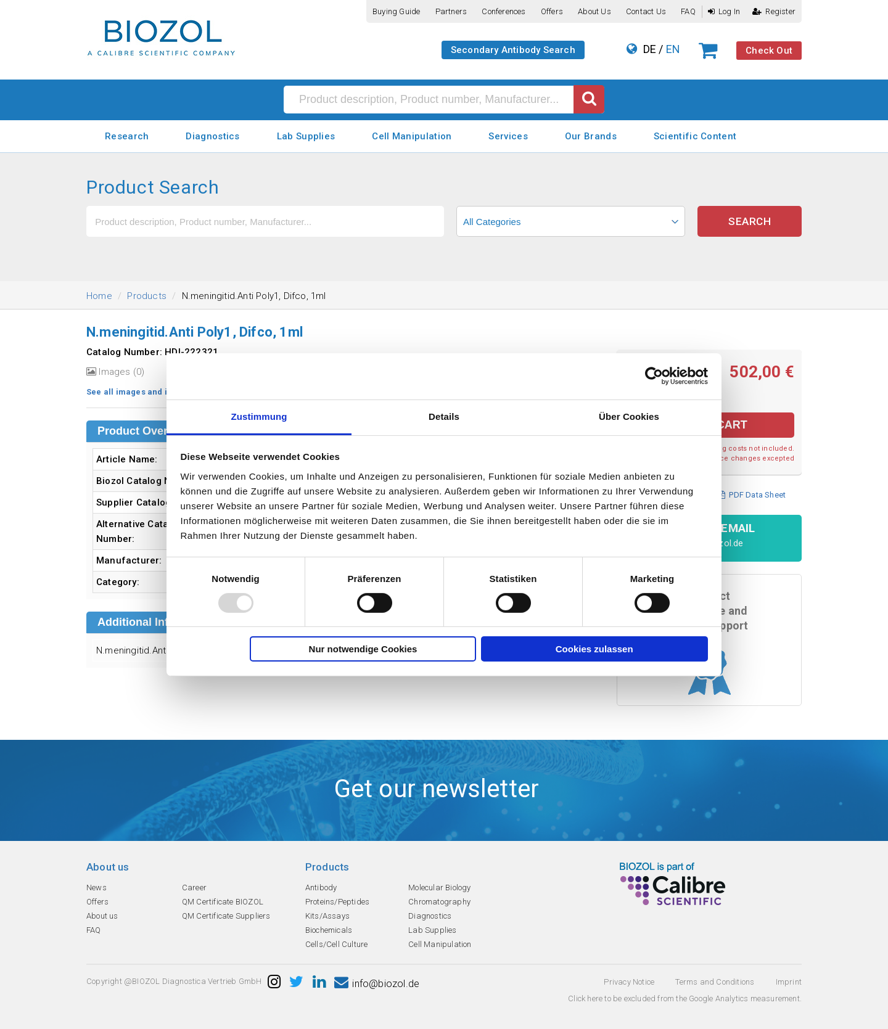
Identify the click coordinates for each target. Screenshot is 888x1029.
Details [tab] (444, 416)
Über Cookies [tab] (629, 416)
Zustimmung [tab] (259, 416)
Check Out (769, 50)
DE (649, 49)
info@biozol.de (376, 984)
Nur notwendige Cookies (363, 649)
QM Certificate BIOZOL (222, 901)
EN (673, 49)
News (96, 887)
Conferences (503, 11)
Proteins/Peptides (337, 901)
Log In (724, 11)
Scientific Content (695, 136)
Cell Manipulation (411, 136)
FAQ (688, 11)
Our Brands (591, 136)
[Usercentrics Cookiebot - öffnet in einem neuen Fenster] (654, 376)
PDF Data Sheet (752, 494)
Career (194, 887)
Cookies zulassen (594, 649)
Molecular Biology (439, 887)
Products (146, 295)
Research (127, 136)
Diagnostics (212, 136)
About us (594, 11)
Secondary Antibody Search (513, 49)
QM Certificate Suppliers (226, 915)
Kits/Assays (327, 915)
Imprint (789, 981)
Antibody (321, 887)
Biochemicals (328, 930)
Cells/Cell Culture (336, 944)
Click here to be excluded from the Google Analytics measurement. (685, 998)
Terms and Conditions (714, 981)
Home (99, 295)
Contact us (646, 11)
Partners (451, 11)
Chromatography (439, 901)
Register (774, 11)
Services (507, 136)
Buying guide (396, 11)
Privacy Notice (629, 981)
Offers (552, 11)
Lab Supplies (306, 136)
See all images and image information (162, 391)
